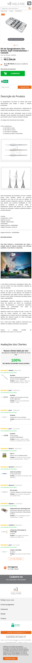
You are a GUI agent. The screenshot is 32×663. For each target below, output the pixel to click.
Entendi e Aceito (10, 658)
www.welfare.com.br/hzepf (14, 331)
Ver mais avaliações (16, 559)
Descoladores (18, 11)
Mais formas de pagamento (8, 69)
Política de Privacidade (22, 654)
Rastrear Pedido (10, 600)
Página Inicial (4, 11)
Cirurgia (11, 11)
